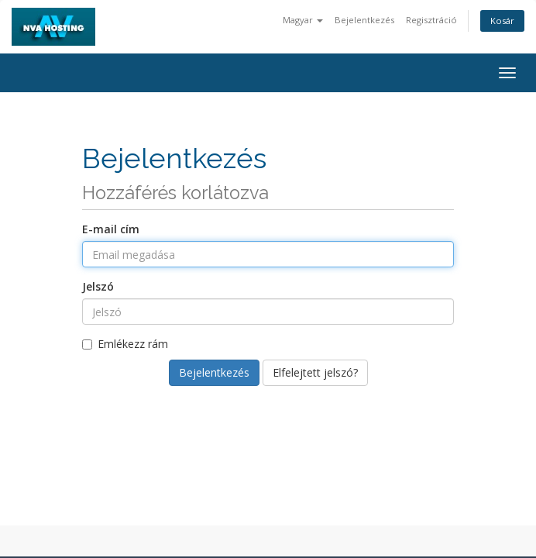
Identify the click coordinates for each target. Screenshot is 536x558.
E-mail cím (110, 229)
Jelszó (98, 286)
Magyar (303, 20)
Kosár (502, 20)
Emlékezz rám (125, 343)
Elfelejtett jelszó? (315, 372)
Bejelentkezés (364, 20)
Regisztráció (431, 20)
